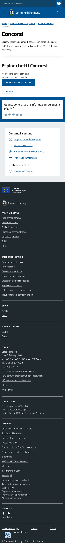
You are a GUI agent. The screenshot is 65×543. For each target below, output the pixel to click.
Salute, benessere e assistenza (16, 290)
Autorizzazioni (8, 266)
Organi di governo (10, 236)
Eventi (5, 336)
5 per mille (7, 456)
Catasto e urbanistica (12, 271)
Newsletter (7, 517)
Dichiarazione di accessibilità (15, 480)
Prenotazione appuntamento (16, 494)
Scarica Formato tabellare (18, 82)
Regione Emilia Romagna (13, 3)
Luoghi (5, 331)
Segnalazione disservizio (13, 491)
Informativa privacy (11, 470)
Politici (5, 241)
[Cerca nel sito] (56, 12)
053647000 (17, 363)
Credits (53, 528)
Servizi (34, 528)
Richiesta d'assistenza (12, 498)
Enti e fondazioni (10, 227)
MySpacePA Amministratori (15, 461)
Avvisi (4, 315)
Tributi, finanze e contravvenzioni (17, 294)
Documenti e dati (10, 222)
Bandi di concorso (45, 23)
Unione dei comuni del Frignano (17, 428)
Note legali (7, 475)
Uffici (4, 246)
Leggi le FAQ (8, 487)
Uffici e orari (7, 385)
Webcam (6, 466)
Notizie (5, 310)
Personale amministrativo (14, 232)
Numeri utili (7, 389)
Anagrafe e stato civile (12, 262)
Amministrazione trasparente (22, 23)
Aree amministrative (11, 218)
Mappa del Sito (20, 532)
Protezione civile (9, 442)
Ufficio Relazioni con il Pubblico (16, 380)
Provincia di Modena (11, 433)
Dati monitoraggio (10, 528)
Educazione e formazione (14, 276)
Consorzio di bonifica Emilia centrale (19, 447)
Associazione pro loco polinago (16, 452)
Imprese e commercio (12, 285)
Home (4, 23)
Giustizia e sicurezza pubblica (15, 280)
